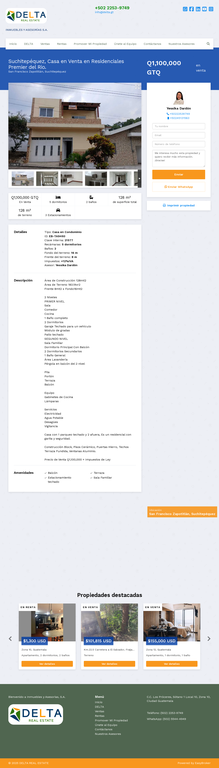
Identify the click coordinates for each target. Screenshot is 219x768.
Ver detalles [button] (47, 663)
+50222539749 (180, 113)
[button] (9, 638)
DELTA (28, 44)
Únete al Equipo (125, 44)
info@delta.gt (104, 12)
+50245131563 (179, 118)
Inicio (13, 44)
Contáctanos (152, 44)
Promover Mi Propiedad (90, 44)
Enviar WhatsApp (179, 187)
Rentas (62, 44)
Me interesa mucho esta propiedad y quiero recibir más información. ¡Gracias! (178, 158)
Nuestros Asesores (182, 44)
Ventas (45, 44)
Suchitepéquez (55, 71)
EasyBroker (203, 763)
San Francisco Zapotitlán (25, 71)
